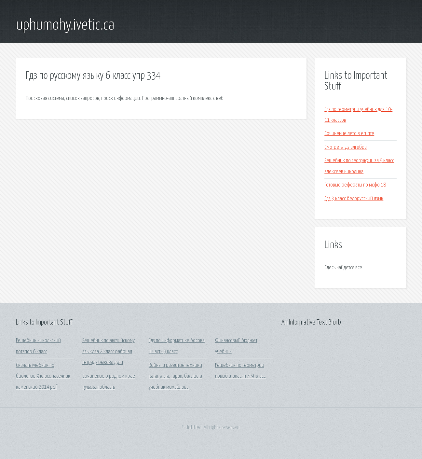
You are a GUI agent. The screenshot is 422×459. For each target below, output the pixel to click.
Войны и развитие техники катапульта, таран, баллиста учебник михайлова (175, 376)
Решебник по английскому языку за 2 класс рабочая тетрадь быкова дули (108, 351)
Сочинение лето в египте (349, 133)
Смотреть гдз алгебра (345, 147)
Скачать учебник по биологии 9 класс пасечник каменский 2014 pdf (43, 376)
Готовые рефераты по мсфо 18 (355, 185)
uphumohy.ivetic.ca (65, 25)
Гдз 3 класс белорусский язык (353, 199)
